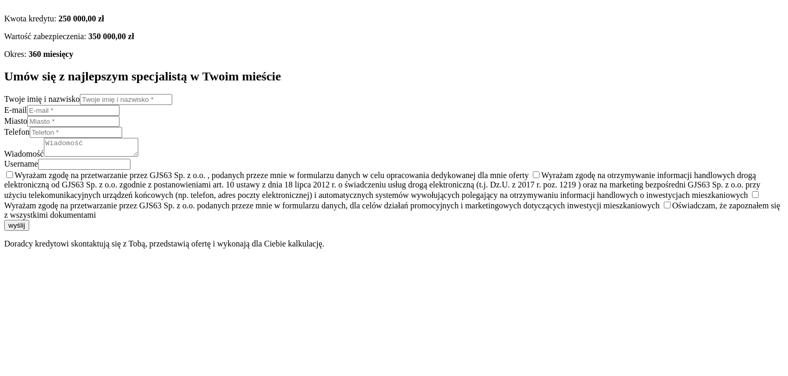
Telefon (17, 131)
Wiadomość (24, 156)
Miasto (15, 120)
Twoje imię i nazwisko (42, 99)
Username (21, 166)
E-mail (15, 109)
